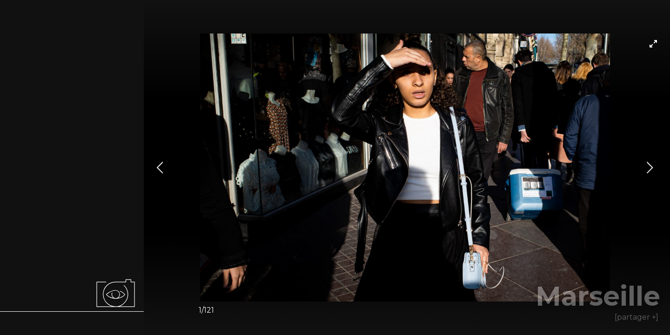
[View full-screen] (653, 43)
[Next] (648, 167)
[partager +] (636, 317)
